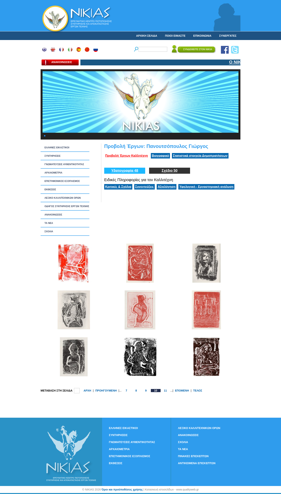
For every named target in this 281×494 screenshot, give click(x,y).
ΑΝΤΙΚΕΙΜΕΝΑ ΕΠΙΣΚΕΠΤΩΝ (196, 463)
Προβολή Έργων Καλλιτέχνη (126, 155)
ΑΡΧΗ (87, 390)
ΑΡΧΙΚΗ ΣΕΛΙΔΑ (146, 35)
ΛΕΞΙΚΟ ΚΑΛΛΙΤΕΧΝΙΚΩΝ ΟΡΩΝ (62, 198)
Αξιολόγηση (166, 186)
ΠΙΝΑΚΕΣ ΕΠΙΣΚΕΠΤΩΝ (193, 456)
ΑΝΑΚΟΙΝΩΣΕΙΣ (53, 214)
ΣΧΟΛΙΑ (48, 231)
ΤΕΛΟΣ (197, 390)
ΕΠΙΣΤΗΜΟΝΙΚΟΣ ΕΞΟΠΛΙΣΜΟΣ (62, 181)
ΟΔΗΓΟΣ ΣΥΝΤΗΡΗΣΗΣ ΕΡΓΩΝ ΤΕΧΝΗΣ (66, 206)
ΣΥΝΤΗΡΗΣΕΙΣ (52, 156)
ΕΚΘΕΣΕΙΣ (50, 189)
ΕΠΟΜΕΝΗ (182, 390)
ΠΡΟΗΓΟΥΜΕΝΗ (106, 390)
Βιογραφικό (160, 155)
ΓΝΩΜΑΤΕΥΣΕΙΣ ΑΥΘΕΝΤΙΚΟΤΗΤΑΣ (64, 164)
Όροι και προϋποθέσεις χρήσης (122, 489)
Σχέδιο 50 (169, 171)
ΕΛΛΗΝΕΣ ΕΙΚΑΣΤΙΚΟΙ (56, 147)
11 (165, 390)
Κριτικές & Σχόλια (118, 186)
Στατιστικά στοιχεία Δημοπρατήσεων (200, 155)
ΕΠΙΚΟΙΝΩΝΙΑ (202, 35)
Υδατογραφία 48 (124, 171)
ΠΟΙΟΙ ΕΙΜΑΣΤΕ (175, 35)
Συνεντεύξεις (144, 186)
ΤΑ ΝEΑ (48, 223)
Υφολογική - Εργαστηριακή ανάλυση (206, 186)
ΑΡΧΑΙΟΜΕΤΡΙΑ (53, 172)
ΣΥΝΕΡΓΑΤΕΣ (228, 35)
